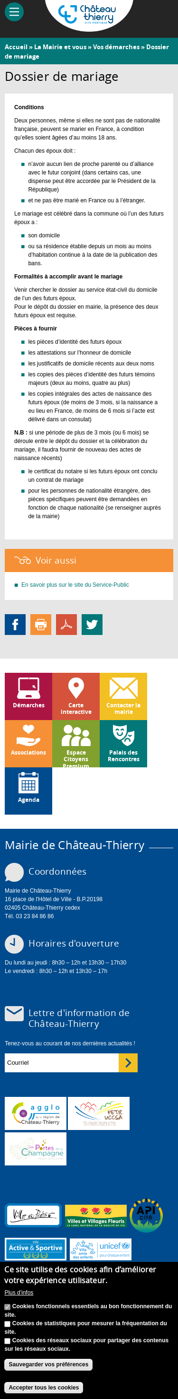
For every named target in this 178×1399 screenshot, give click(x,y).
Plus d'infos (18, 1292)
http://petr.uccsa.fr (99, 1113)
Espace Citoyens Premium (76, 757)
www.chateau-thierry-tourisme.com (35, 1148)
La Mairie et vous (60, 47)
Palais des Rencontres (124, 755)
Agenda (28, 800)
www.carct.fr (35, 1113)
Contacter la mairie (123, 708)
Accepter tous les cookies (44, 1387)
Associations (28, 752)
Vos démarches (116, 47)
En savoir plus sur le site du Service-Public (75, 585)
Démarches (29, 705)
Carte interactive (76, 708)
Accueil (16, 47)
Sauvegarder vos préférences (48, 1364)
